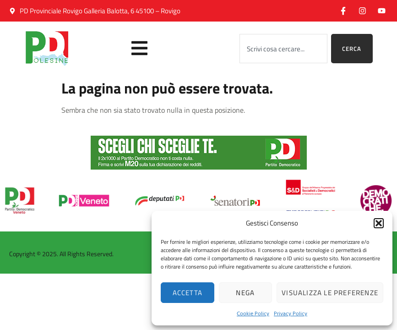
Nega (245, 292)
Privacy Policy (290, 313)
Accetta (187, 292)
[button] (378, 223)
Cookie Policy (253, 313)
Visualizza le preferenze (330, 292)
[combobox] (283, 48)
